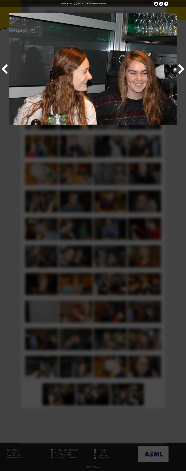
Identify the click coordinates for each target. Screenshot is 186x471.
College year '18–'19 (77, 3)
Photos (63, 3)
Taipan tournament (97, 3)
